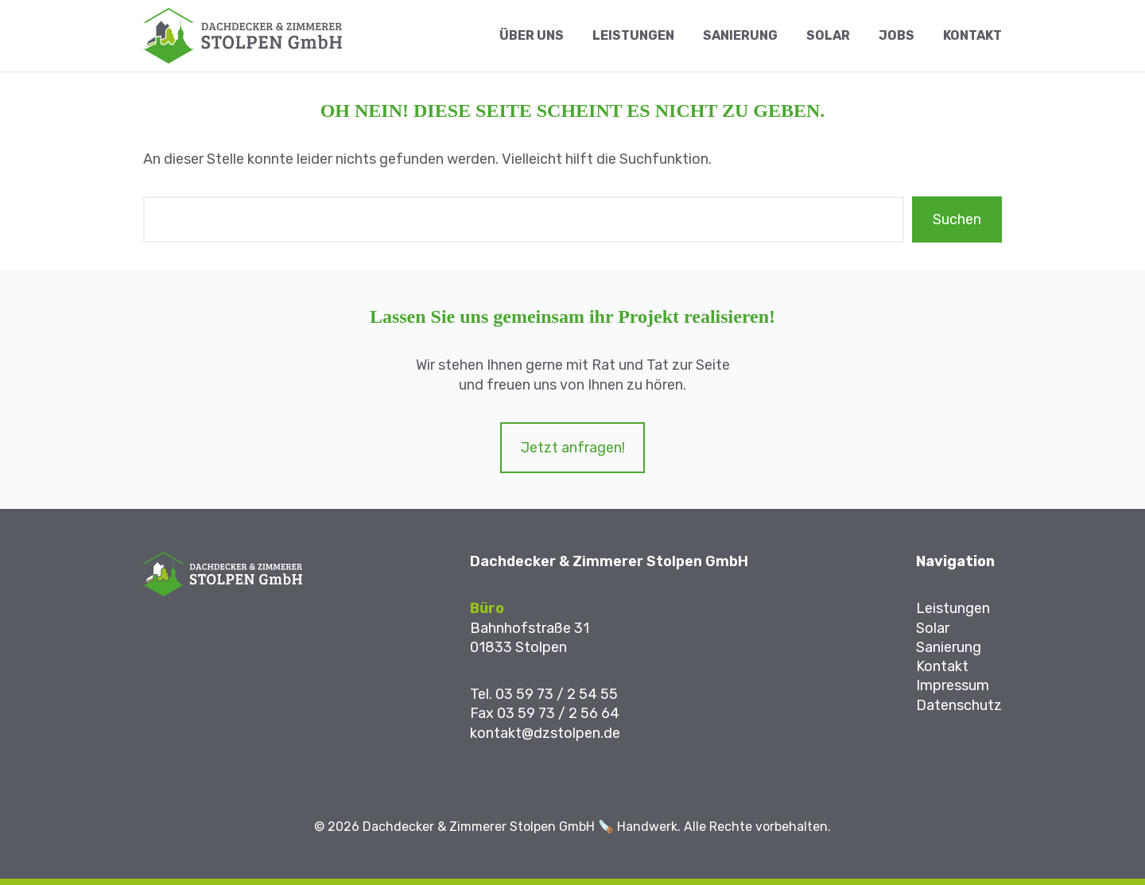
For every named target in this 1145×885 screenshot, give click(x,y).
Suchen (957, 219)
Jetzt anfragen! (573, 447)
